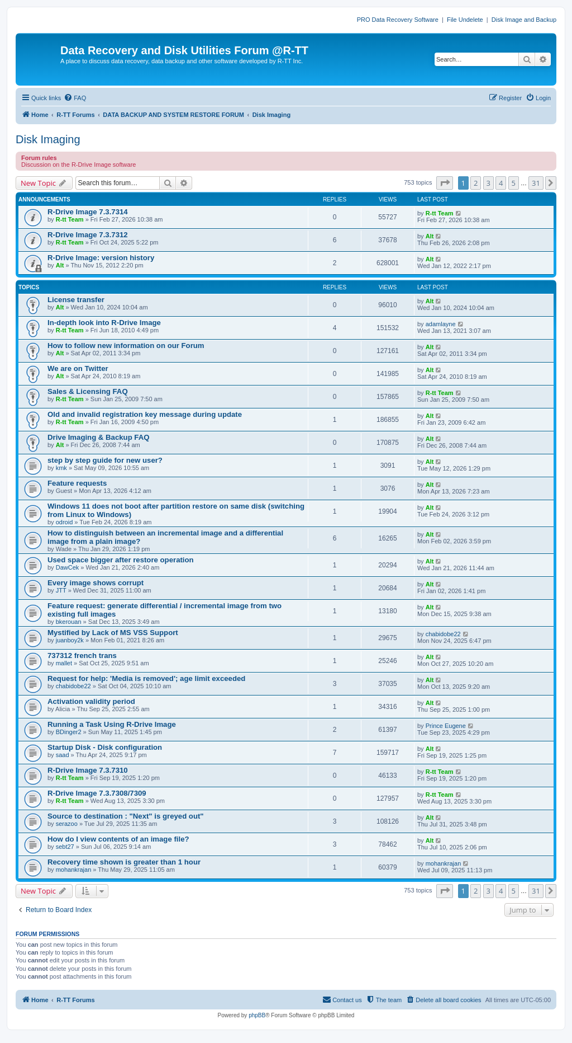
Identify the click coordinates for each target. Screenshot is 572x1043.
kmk (61, 467)
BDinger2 (69, 732)
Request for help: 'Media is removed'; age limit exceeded (146, 678)
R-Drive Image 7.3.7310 (87, 770)
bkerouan (69, 621)
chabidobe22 (443, 634)
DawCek (67, 567)
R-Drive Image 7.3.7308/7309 (96, 793)
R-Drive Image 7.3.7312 (87, 235)
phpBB (257, 1015)
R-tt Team (70, 219)
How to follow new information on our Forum (125, 345)
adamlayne (441, 324)
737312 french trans (82, 655)
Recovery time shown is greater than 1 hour (124, 862)
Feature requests (77, 483)
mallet (64, 663)
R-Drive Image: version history (100, 257)
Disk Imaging (48, 139)
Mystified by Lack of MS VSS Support (112, 632)
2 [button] (476, 183)
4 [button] (501, 183)
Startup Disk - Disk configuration (104, 747)
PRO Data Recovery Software (397, 19)
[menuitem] (75, 98)
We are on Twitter (77, 368)
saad (62, 754)
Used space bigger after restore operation (120, 560)
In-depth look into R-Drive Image (104, 322)
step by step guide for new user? (105, 460)
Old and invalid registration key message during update (144, 414)
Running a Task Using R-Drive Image (111, 724)
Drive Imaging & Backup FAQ (98, 437)
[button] (444, 183)
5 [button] (514, 183)
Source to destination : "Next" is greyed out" (125, 816)
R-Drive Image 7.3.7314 (87, 212)
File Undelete (465, 19)
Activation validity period (91, 701)
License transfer (75, 299)
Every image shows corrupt (95, 583)
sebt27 (65, 846)
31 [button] (536, 183)
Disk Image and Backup (524, 19)
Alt (430, 236)
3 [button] (488, 183)
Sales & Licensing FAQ (87, 391)
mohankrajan (74, 869)
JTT (61, 590)
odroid (64, 522)
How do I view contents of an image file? (118, 839)
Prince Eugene (446, 725)
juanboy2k (70, 640)
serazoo (67, 823)
